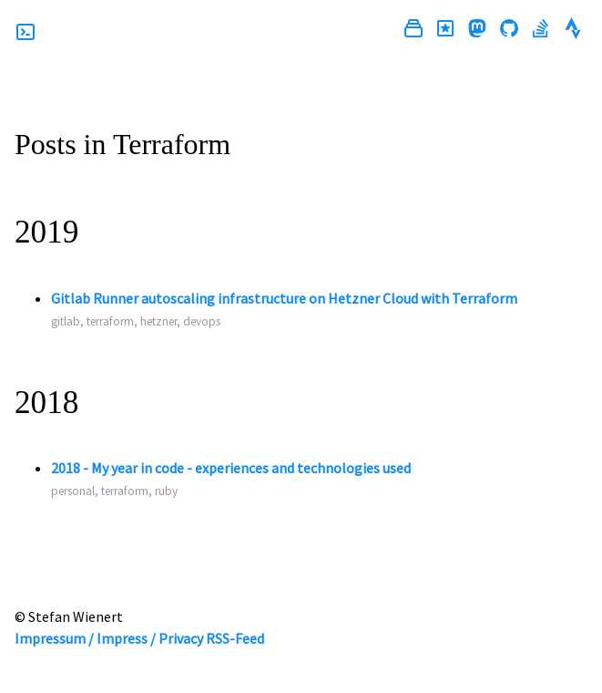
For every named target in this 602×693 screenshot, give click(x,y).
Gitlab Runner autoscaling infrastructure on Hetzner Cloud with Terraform (284, 298)
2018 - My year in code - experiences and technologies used (231, 468)
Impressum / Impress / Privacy (109, 638)
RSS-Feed (235, 638)
